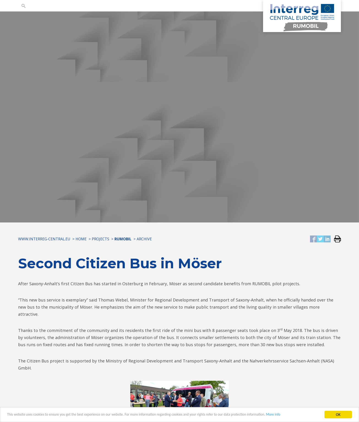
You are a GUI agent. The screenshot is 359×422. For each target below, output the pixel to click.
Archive (144, 238)
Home (81, 238)
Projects (100, 238)
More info (295, 416)
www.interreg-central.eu (44, 238)
